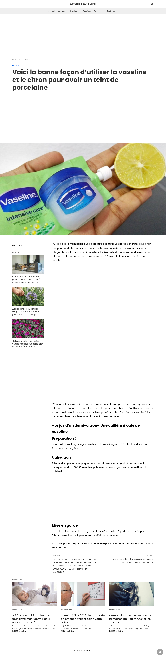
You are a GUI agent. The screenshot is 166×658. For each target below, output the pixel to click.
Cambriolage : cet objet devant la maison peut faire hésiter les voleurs (130, 619)
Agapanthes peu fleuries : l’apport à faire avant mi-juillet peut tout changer (25, 311)
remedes (62, 11)
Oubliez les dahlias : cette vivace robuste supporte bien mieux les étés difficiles (28, 343)
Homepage (16, 59)
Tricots (97, 11)
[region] (83, 114)
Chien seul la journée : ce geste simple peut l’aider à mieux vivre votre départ (26, 279)
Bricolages (75, 11)
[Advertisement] (83, 35)
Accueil (51, 11)
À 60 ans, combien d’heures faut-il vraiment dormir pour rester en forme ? (31, 619)
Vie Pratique (109, 11)
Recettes (87, 11)
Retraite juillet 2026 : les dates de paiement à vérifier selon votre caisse (83, 619)
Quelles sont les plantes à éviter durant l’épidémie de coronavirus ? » (132, 561)
